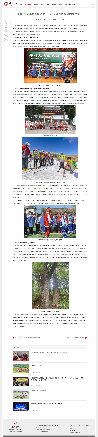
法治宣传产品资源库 (71, 4)
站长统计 (72, 432)
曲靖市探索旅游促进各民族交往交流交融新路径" (47, 403)
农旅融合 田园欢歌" (37, 365)
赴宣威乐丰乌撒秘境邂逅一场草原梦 (75, 337)
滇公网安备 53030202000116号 (44, 429)
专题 (42, 4)
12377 (49, 431)
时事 (21, 4)
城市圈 (36, 4)
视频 (47, 4)
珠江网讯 (28, 4)
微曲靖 (54, 4)
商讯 (60, 4)
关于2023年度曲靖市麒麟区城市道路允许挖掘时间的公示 (28, 337)
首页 (6, 10)
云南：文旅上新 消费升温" (39, 391)
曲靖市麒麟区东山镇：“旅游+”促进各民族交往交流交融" (49, 353)
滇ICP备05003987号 (40, 427)
